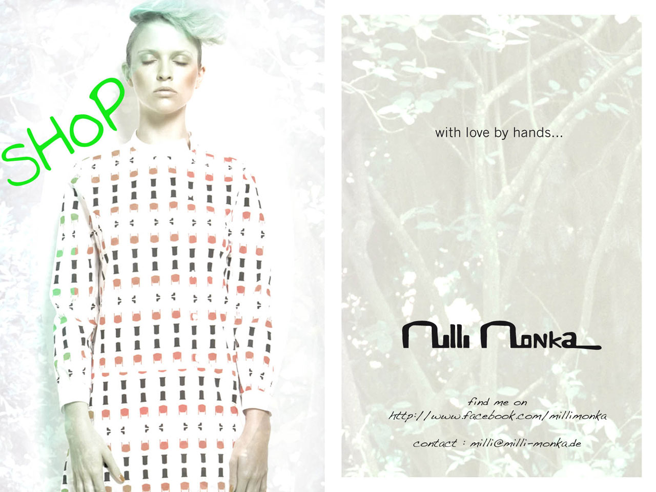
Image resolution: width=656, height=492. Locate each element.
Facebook (497, 409)
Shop (62, 131)
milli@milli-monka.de (498, 442)
